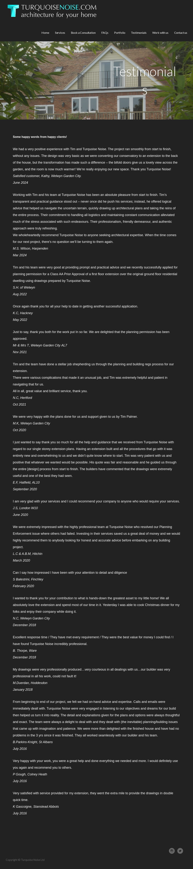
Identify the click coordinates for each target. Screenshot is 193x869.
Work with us (160, 32)
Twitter (180, 851)
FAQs (104, 32)
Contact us (180, 32)
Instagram (172, 851)
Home (45, 32)
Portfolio (119, 32)
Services (60, 32)
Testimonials (138, 32)
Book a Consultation (83, 32)
